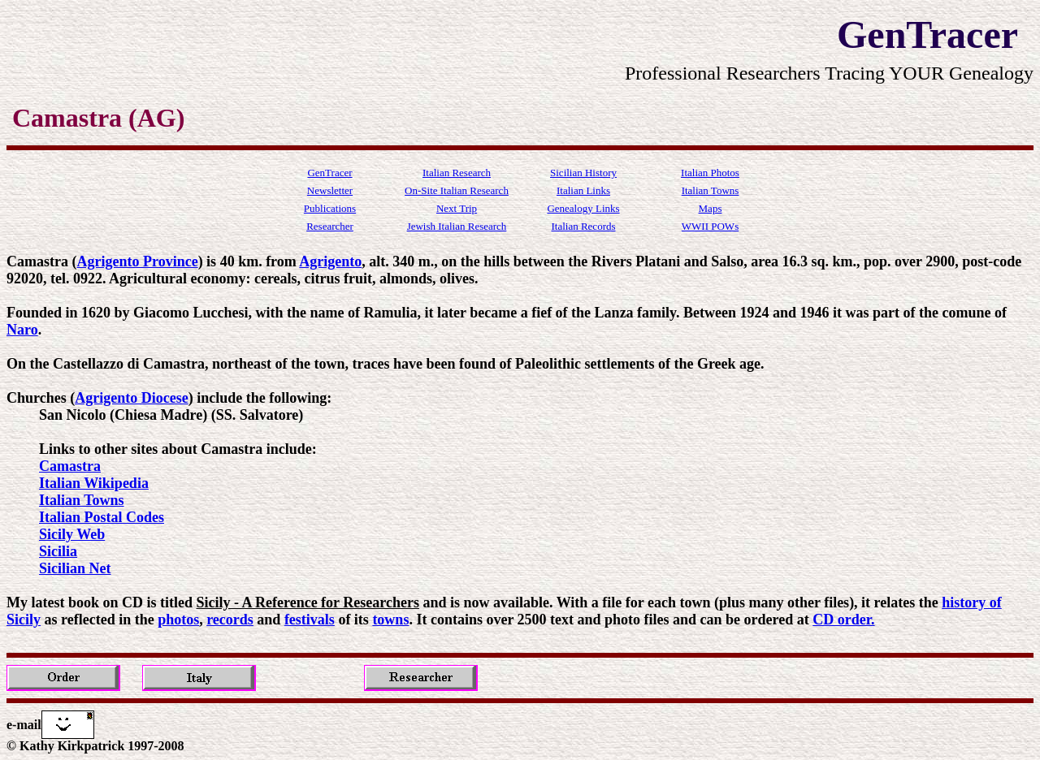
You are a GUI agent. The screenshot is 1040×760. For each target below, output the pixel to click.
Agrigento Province (136, 261)
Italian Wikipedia (94, 483)
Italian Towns (81, 500)
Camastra (70, 466)
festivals (309, 619)
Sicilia (58, 551)
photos (178, 619)
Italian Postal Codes (101, 517)
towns (390, 619)
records (230, 619)
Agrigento (330, 261)
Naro (22, 330)
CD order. (843, 619)
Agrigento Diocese (131, 398)
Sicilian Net (75, 568)
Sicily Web (72, 534)
